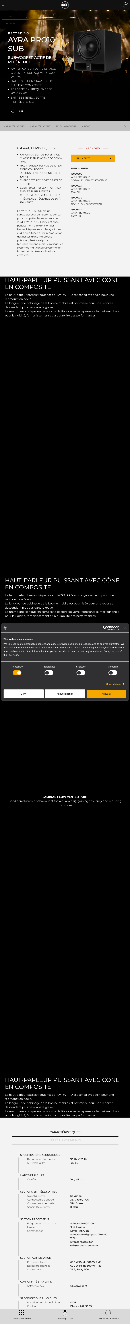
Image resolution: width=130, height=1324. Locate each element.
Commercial (31, 1272)
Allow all (106, 693)
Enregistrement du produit (84, 1264)
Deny (24, 693)
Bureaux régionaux (106, 1264)
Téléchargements (67, 126)
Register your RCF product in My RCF (101, 1230)
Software (47, 1264)
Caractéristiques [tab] (65, 910)
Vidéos (86, 126)
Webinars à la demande (82, 1272)
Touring (29, 1264)
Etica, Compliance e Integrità (111, 1280)
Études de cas (63, 1260)
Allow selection (65, 693)
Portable (30, 1260)
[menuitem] (117, 1304)
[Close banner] (125, 628)
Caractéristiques (14, 126)
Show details (113, 684)
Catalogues (48, 1260)
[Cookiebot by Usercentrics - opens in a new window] (105, 628)
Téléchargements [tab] (65, 918)
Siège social (103, 1260)
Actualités (102, 1272)
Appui (22, 111)
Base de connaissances (82, 1268)
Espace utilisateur (80, 1260)
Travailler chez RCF (106, 1268)
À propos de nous (106, 1276)
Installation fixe (33, 1268)
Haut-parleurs (32, 1276)
